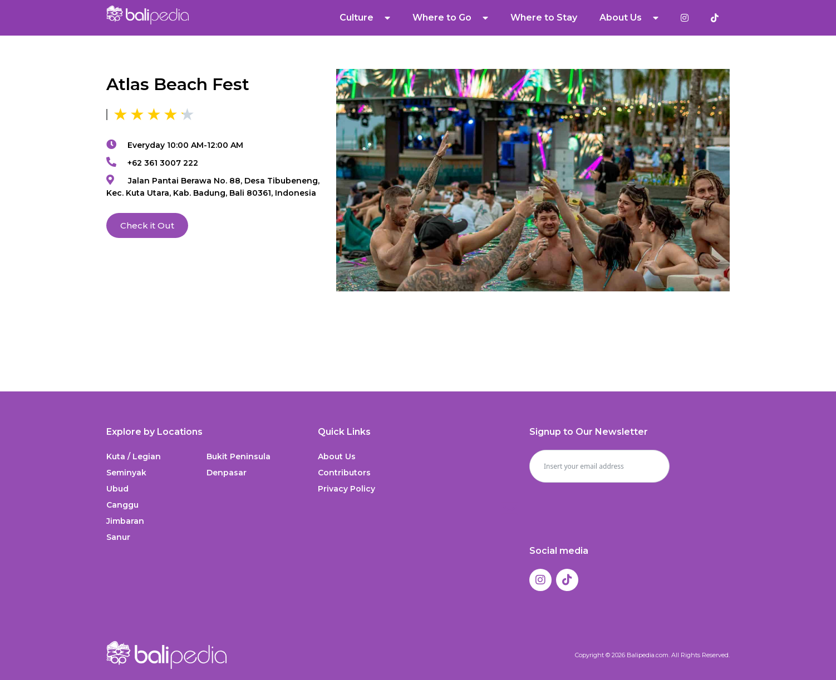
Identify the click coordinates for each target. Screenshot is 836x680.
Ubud (117, 489)
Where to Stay (543, 17)
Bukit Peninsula (238, 456)
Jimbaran (125, 521)
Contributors (344, 473)
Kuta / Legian (133, 456)
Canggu (122, 505)
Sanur (118, 537)
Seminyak (126, 473)
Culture (365, 17)
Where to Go (450, 17)
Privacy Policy (346, 489)
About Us (628, 17)
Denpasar (226, 473)
